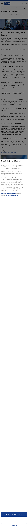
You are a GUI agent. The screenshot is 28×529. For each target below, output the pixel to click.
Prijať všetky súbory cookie (14, 514)
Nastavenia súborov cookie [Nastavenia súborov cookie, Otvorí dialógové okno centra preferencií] (14, 520)
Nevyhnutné (14, 525)
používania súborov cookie (13, 195)
